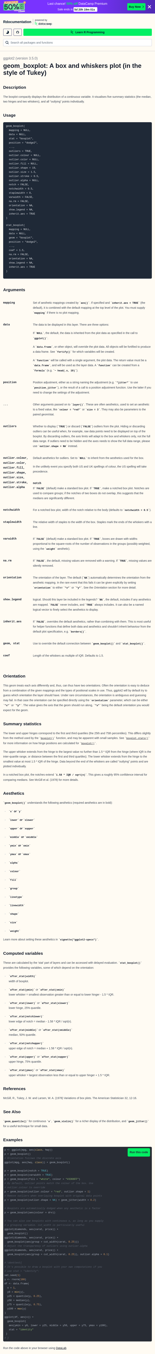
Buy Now (136, 6)
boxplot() (47, 738)
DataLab (61, 1348)
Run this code (139, 1152)
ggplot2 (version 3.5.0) (20, 58)
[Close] (149, 7)
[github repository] (17, 32)
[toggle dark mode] (7, 32)
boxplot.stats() (137, 738)
